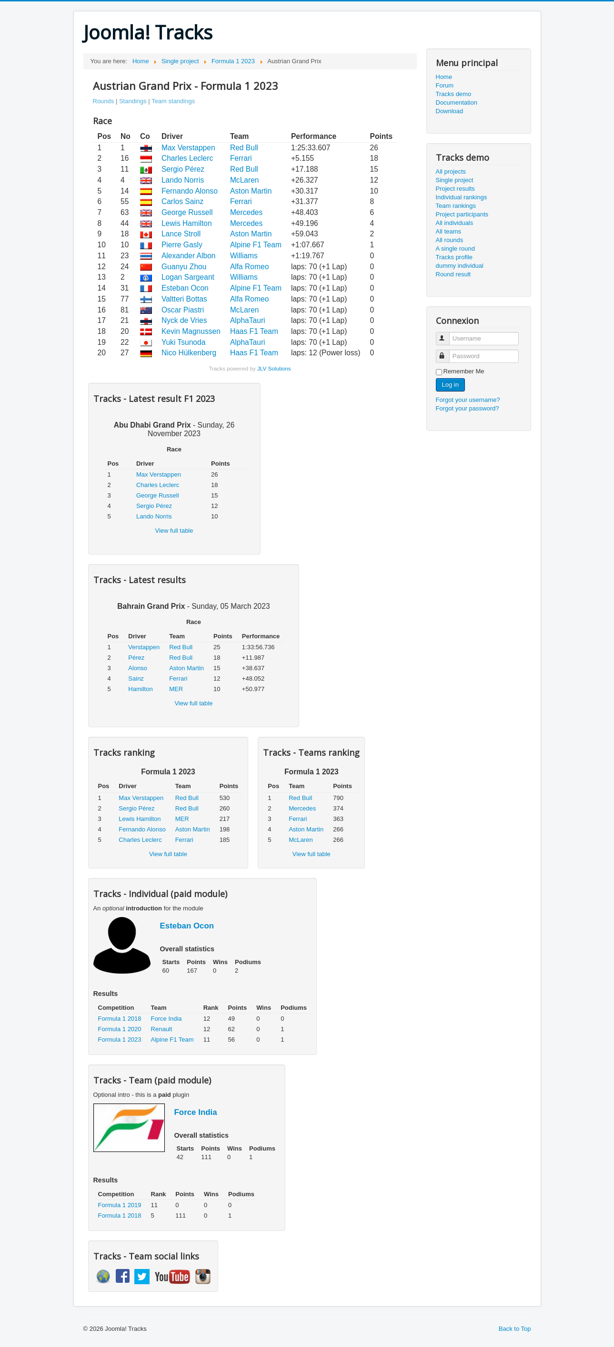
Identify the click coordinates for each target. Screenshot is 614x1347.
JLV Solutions (274, 368)
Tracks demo (454, 94)
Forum (445, 85)
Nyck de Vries (184, 320)
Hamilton (140, 689)
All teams (448, 231)
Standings (133, 101)
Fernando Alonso (189, 191)
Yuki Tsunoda (183, 342)
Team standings (173, 101)
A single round (455, 248)
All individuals (454, 222)
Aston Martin (251, 191)
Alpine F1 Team (256, 245)
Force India (166, 1018)
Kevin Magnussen (191, 331)
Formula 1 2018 (119, 1018)
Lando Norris (182, 180)
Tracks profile (454, 257)
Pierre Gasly (181, 245)
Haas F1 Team (254, 331)
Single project (454, 180)
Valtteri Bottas (184, 299)
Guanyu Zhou (184, 267)
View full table (174, 530)
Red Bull (244, 148)
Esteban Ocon (185, 288)
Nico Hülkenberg (188, 353)
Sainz (136, 678)
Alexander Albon (188, 256)
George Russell (186, 212)
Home (444, 76)
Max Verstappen (188, 148)
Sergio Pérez (182, 169)
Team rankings (456, 205)
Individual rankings (461, 197)
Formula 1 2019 (119, 1205)
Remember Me (463, 371)
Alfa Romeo (249, 267)
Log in (450, 384)
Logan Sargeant (187, 277)
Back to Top (515, 1328)
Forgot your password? (467, 408)
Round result (453, 274)
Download (449, 111)
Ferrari (241, 158)
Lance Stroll (181, 234)
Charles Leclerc (187, 158)
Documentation (456, 102)
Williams (244, 256)
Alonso (137, 668)
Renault (161, 1029)
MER (176, 689)
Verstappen (144, 647)
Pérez (136, 657)
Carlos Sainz (182, 201)
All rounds (449, 240)
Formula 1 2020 (119, 1029)
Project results (455, 188)
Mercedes (246, 212)
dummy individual (459, 265)
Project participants (462, 214)
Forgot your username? (468, 399)
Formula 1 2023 (119, 1039)
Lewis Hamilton (186, 223)
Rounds (103, 101)
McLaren (244, 180)
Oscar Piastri (182, 310)
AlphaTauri (247, 320)
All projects (451, 171)
